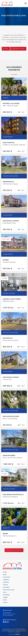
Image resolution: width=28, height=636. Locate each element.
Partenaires (6, 587)
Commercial (6, 579)
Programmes (6, 594)
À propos (5, 584)
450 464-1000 (9, 615)
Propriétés (6, 582)
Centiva (17, 634)
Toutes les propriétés (14, 550)
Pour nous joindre (18, 48)
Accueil (5, 48)
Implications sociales (8, 589)
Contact (5, 602)
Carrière (5, 597)
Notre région (6, 577)
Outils (4, 592)
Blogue (5, 599)
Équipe (4, 574)
